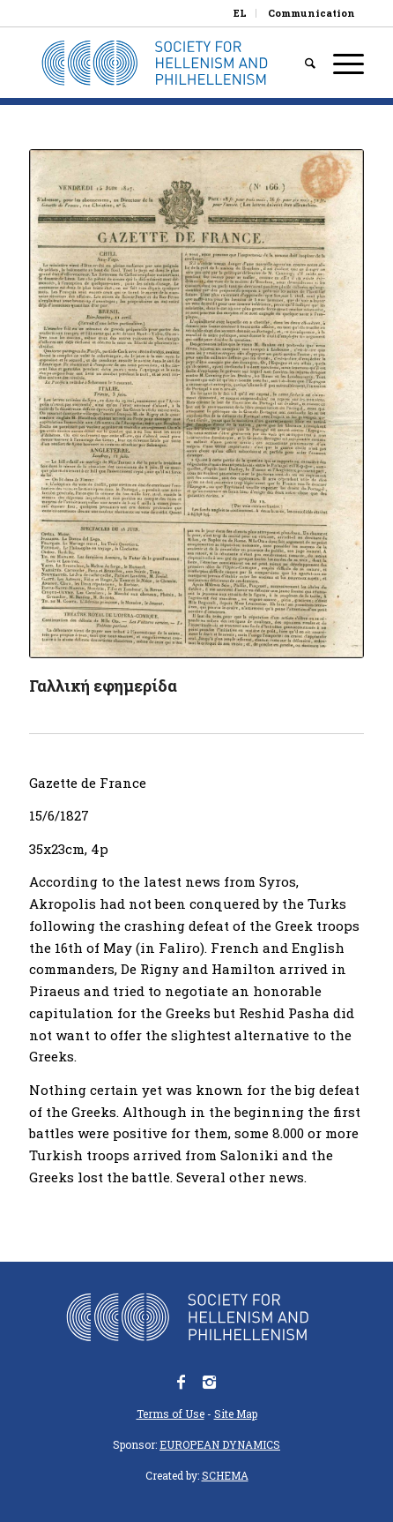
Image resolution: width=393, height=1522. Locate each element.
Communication (311, 12)
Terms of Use (170, 1413)
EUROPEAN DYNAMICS (219, 1444)
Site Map (235, 1413)
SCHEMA (225, 1475)
